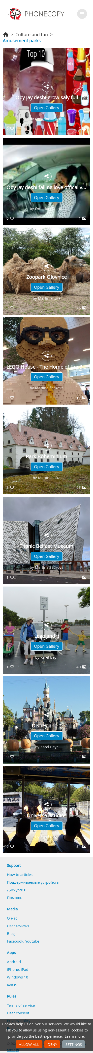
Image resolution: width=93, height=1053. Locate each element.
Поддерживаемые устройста (33, 882)
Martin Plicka (49, 298)
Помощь (14, 897)
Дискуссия (16, 889)
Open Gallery (46, 107)
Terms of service (21, 1005)
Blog (11, 933)
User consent (18, 1012)
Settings (73, 1044)
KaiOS (12, 984)
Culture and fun (31, 34)
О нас (12, 918)
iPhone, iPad (17, 969)
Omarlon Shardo (49, 118)
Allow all (29, 1044)
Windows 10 (17, 977)
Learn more (74, 1036)
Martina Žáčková (49, 387)
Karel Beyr (49, 657)
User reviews (18, 925)
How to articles (19, 874)
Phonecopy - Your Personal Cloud (37, 14)
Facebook (15, 941)
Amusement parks (22, 41)
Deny (52, 1044)
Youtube (32, 941)
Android (14, 961)
